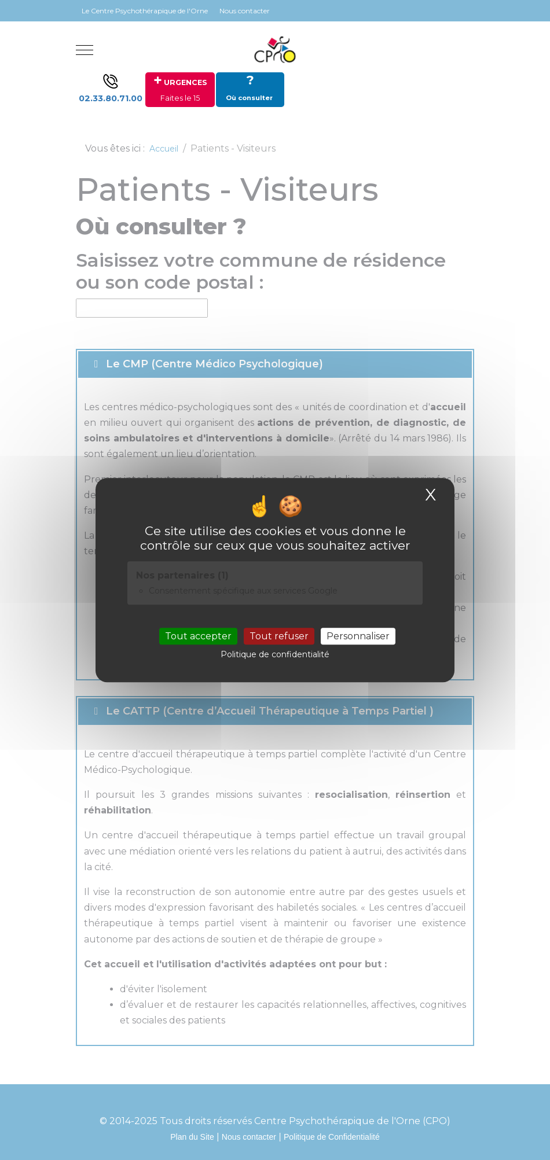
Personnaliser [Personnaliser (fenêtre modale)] (358, 636)
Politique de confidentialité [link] (275, 654)
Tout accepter (198, 636)
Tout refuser (279, 636)
